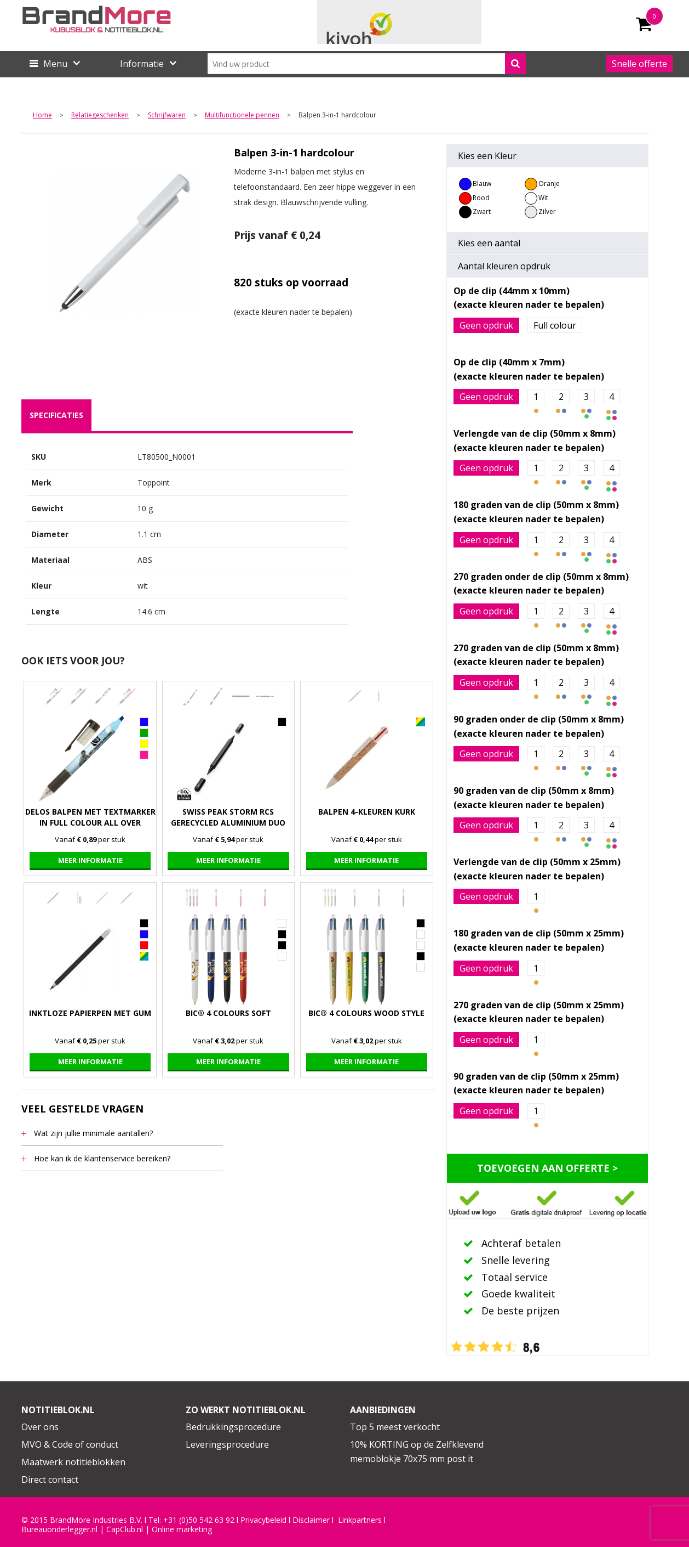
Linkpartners (360, 1520)
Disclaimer (311, 1520)
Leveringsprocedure (227, 1444)
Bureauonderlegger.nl (59, 1529)
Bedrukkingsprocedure (233, 1427)
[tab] (56, 415)
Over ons (40, 1427)
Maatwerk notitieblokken (73, 1462)
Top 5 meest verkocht (395, 1427)
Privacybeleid (263, 1520)
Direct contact (49, 1479)
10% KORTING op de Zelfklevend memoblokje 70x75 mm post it (417, 1451)
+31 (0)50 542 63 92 (198, 1520)
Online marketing (182, 1529)
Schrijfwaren (167, 115)
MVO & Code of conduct (69, 1444)
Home (42, 115)
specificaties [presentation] (56, 415)
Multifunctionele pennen (242, 115)
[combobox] (367, 63)
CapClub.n (123, 1529)
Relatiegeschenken (100, 115)
